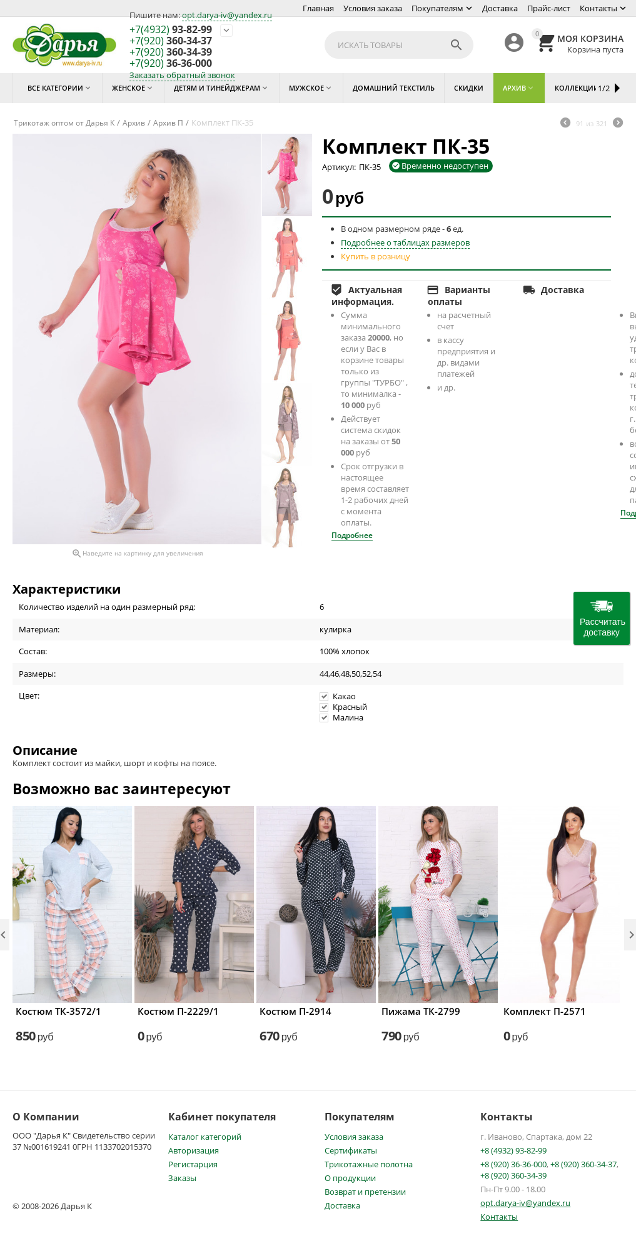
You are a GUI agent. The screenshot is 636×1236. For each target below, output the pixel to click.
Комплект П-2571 (544, 1011)
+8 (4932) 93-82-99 (513, 1150)
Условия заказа (372, 8)
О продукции (350, 1178)
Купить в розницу (375, 256)
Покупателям (437, 8)
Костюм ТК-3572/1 (58, 1011)
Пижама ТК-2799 (420, 1011)
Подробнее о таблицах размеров (405, 242)
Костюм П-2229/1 (178, 1011)
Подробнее (352, 535)
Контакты (598, 8)
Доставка (500, 8)
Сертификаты (351, 1150)
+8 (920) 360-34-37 (583, 1164)
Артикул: (339, 166)
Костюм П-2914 (295, 1011)
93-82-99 (170, 30)
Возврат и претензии (365, 1191)
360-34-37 (170, 41)
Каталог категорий (204, 1136)
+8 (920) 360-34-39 (513, 1175)
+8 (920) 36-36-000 (513, 1164)
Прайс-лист (548, 8)
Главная (318, 8)
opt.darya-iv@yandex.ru (227, 15)
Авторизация (193, 1150)
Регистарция (193, 1164)
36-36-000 (170, 64)
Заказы (182, 1178)
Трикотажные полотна (369, 1164)
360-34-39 (170, 52)
